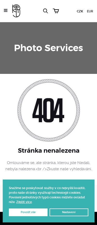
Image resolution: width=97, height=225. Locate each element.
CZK (80, 11)
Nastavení (69, 212)
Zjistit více (24, 202)
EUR (90, 11)
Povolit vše (28, 212)
